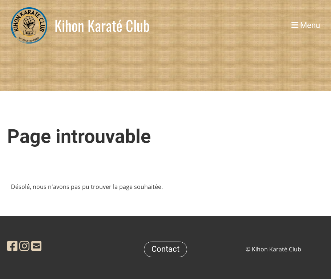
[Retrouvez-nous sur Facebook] (12, 246)
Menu (305, 25)
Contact (165, 249)
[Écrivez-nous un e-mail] (36, 246)
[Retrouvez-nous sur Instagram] (24, 246)
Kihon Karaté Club (102, 25)
